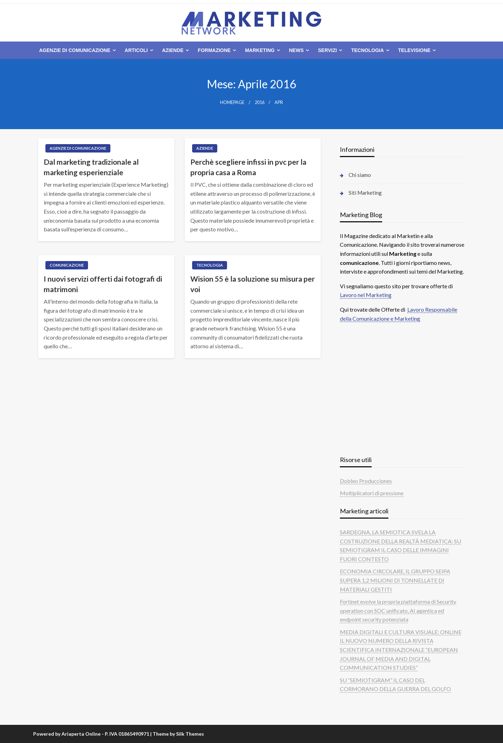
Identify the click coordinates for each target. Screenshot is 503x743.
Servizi (327, 50)
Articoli (136, 50)
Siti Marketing (365, 193)
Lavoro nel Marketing (366, 294)
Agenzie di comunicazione (74, 50)
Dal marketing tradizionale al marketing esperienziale (91, 166)
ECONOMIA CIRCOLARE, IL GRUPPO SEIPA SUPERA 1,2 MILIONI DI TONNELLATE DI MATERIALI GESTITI (395, 580)
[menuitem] (76, 50)
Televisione (414, 50)
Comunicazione (67, 265)
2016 (259, 102)
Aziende (172, 50)
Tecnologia (367, 50)
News (296, 50)
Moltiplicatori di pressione (371, 493)
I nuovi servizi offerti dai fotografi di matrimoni (103, 283)
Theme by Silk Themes (178, 734)
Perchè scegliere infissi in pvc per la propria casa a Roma (248, 166)
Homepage (232, 102)
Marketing (260, 50)
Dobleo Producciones (366, 480)
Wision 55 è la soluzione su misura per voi (252, 283)
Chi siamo (360, 175)
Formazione (214, 50)
